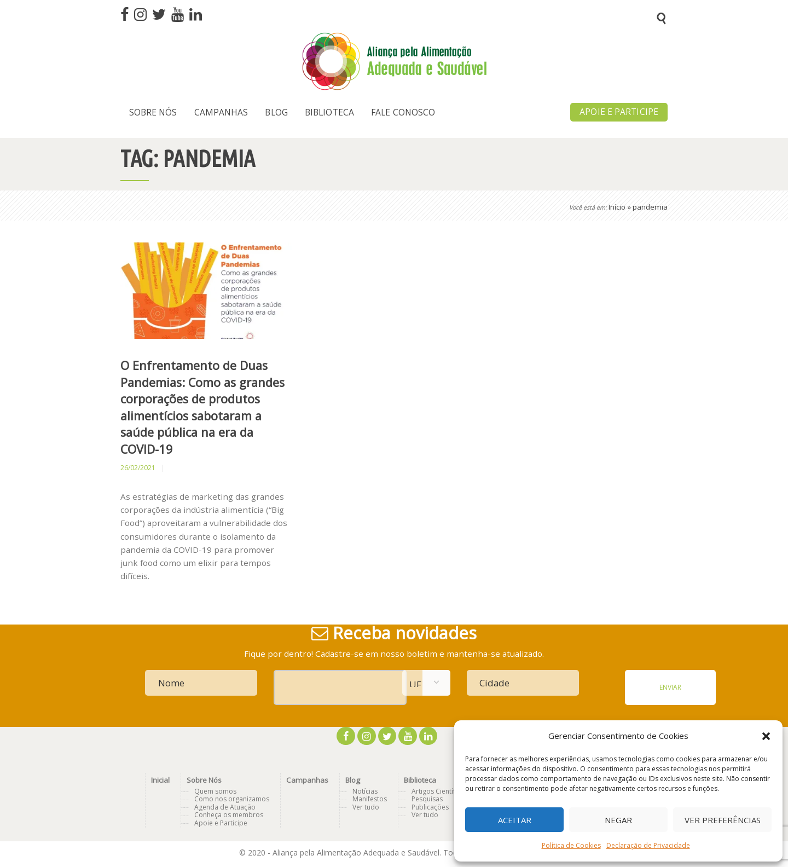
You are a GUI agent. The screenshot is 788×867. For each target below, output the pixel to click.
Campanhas (307, 780)
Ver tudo (365, 807)
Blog (352, 780)
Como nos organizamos (231, 799)
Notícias (365, 791)
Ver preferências (723, 819)
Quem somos (215, 791)
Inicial (160, 780)
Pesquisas (427, 799)
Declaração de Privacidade (648, 845)
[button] (766, 736)
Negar (618, 819)
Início (617, 207)
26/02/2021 (137, 467)
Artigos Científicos (440, 791)
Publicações (430, 807)
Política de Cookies (571, 845)
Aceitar (514, 819)
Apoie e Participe (220, 823)
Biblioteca (420, 780)
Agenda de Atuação (225, 807)
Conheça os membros (228, 814)
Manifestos (369, 799)
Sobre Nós (204, 780)
